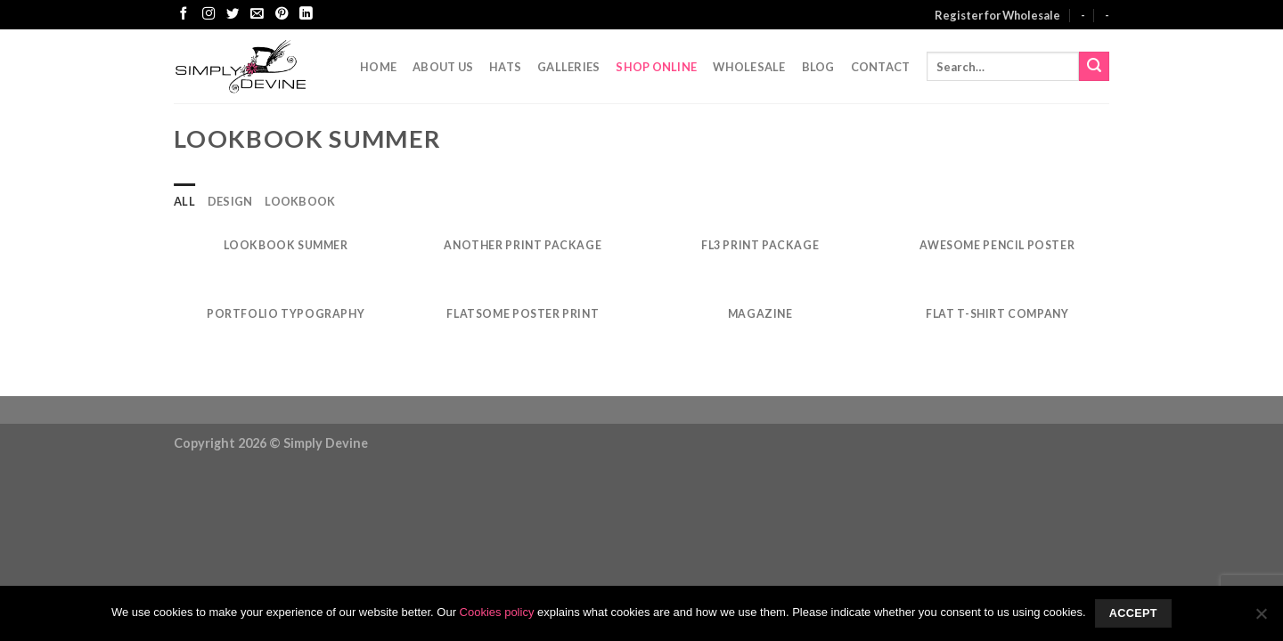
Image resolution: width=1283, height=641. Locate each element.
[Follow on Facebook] (183, 14)
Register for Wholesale (997, 15)
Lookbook (300, 201)
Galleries (568, 67)
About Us (443, 67)
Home (378, 67)
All (184, 201)
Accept (1133, 613)
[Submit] (1094, 67)
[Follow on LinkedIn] (305, 14)
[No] (1261, 618)
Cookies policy (497, 612)
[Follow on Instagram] (208, 14)
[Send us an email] (256, 14)
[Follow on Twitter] (232, 14)
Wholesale (749, 67)
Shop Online (656, 67)
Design (230, 201)
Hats (505, 67)
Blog (818, 67)
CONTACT (881, 67)
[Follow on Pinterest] (281, 14)
